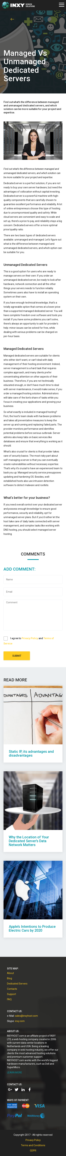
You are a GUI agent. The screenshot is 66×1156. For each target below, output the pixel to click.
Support (11, 994)
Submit (16, 655)
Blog (9, 978)
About (10, 973)
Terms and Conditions (33, 1145)
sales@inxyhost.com (26, 1015)
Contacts (12, 988)
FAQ (9, 999)
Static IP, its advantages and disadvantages (31, 753)
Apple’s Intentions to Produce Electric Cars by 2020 (32, 928)
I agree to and (29, 641)
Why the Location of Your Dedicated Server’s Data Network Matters (29, 841)
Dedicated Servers (17, 983)
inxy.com (20, 1021)
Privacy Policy (30, 638)
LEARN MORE (14, 1072)
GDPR (33, 1150)
